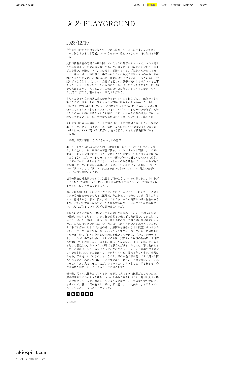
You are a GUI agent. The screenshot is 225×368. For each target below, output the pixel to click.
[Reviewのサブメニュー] (208, 4)
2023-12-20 (71, 302)
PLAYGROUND (137, 165)
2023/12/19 (77, 42)
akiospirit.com (25, 4)
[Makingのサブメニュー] (194, 4)
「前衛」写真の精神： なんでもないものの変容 (93, 140)
